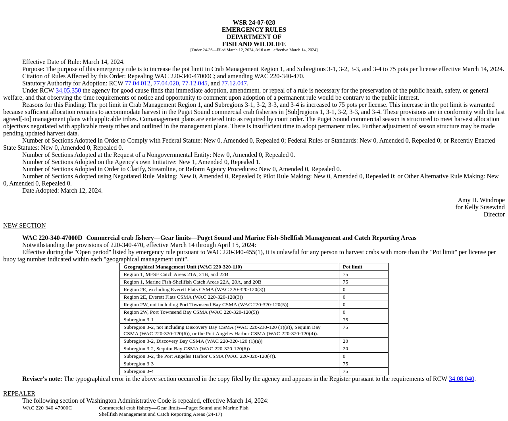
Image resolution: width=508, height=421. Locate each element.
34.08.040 (461, 378)
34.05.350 (68, 90)
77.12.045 (195, 83)
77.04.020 (166, 83)
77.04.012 (137, 83)
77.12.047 (234, 83)
